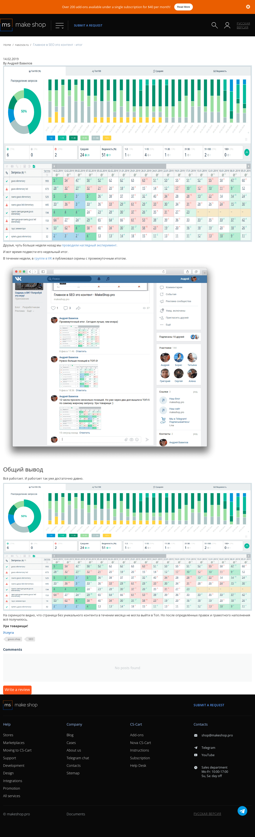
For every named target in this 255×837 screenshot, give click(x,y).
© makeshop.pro (16, 814)
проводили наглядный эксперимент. (89, 245)
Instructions (139, 750)
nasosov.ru (22, 45)
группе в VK (43, 258)
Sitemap (73, 773)
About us (74, 750)
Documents (76, 814)
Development (13, 765)
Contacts (74, 765)
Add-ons (136, 735)
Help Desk (138, 765)
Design (8, 773)
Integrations (12, 780)
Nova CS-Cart (140, 742)
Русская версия (243, 25)
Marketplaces (13, 742)
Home (7, 45)
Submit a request (88, 25)
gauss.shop (14, 639)
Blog (70, 735)
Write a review (17, 689)
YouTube (204, 755)
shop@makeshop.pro (213, 735)
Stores (8, 735)
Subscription (140, 758)
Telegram (204, 748)
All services (11, 795)
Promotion (11, 788)
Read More (183, 6)
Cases (71, 742)
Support (9, 758)
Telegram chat (78, 758)
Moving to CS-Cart (17, 750)
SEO (31, 639)
